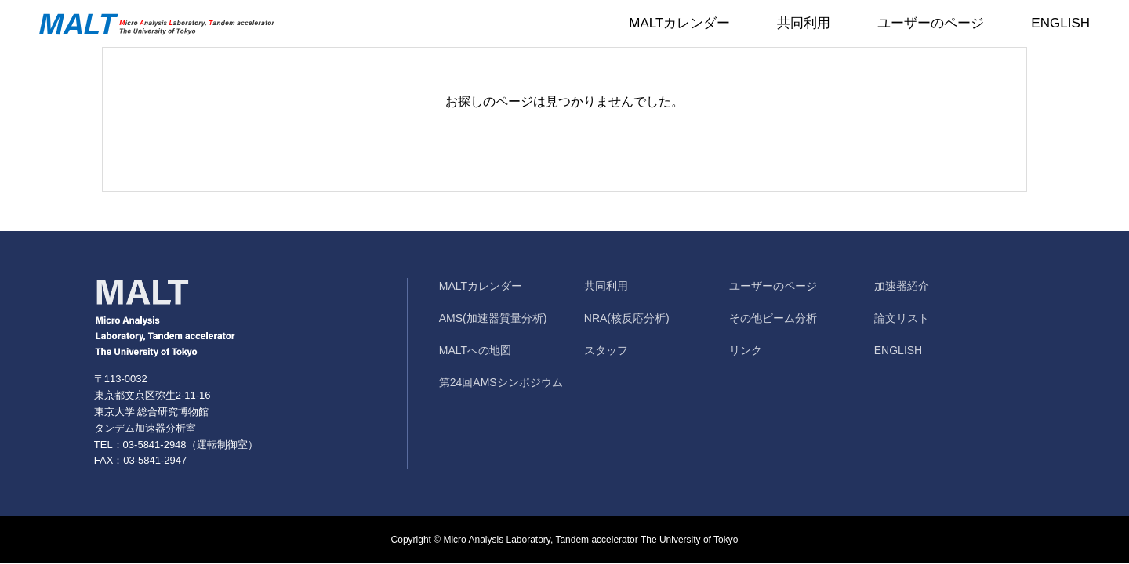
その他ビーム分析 (773, 318)
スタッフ (606, 350)
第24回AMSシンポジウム (501, 382)
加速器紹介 (901, 286)
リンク (745, 350)
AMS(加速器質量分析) (493, 318)
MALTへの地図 (475, 350)
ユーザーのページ (930, 23)
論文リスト (901, 318)
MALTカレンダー (679, 23)
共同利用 (803, 23)
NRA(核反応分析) (627, 318)
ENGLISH (1060, 23)
